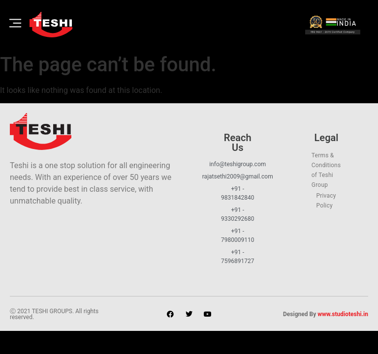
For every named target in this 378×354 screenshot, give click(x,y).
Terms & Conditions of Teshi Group (326, 170)
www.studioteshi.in (342, 314)
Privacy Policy (326, 200)
